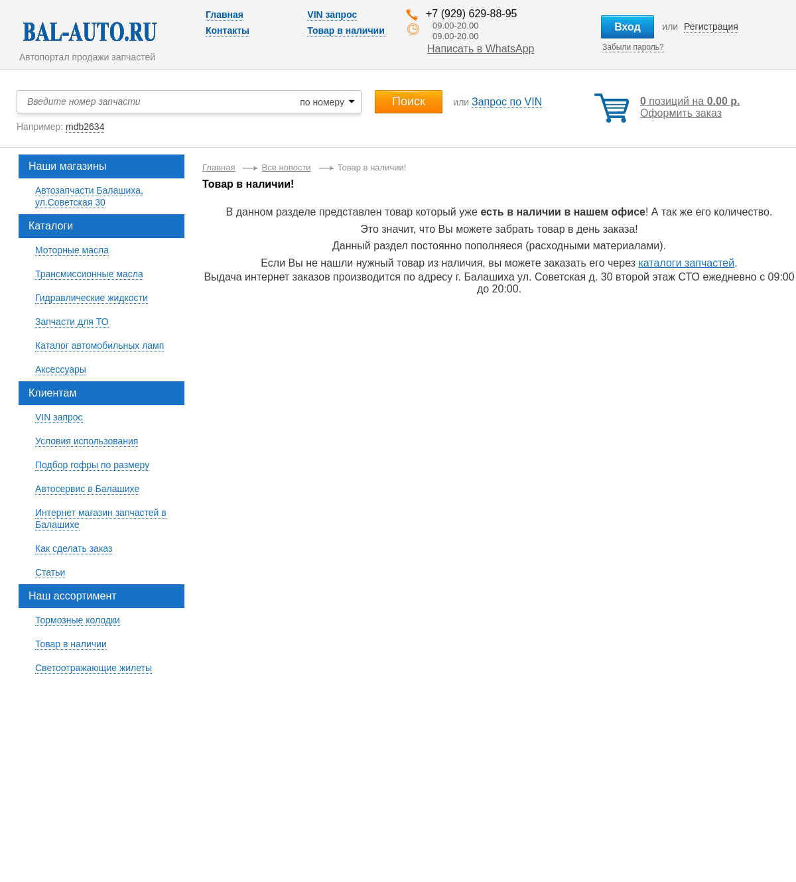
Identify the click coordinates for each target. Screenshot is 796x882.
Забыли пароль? (633, 47)
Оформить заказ (681, 113)
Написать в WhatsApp (480, 48)
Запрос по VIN (507, 101)
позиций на (690, 101)
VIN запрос (332, 14)
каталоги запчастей (686, 263)
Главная (224, 14)
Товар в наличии (345, 30)
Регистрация (711, 26)
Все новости (285, 167)
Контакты (227, 30)
